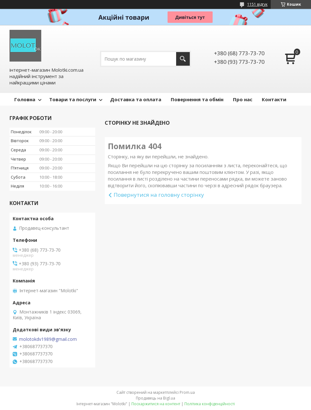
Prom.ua (187, 392)
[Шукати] (183, 59)
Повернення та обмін (197, 99)
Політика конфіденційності (209, 404)
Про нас (242, 99)
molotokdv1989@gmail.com (48, 339)
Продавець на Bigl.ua (155, 398)
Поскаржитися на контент (155, 404)
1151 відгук (257, 4)
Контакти (274, 99)
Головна (24, 99)
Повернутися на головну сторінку (159, 194)
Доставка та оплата (135, 99)
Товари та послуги (72, 99)
